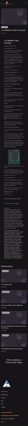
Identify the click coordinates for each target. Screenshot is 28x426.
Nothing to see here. (8, 191)
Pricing (3, 397)
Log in (2, 421)
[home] (6, 3)
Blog (2, 401)
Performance (4, 394)
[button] (25, 3)
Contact (3, 407)
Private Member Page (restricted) (9, 415)
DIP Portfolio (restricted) (7, 418)
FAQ (2, 404)
